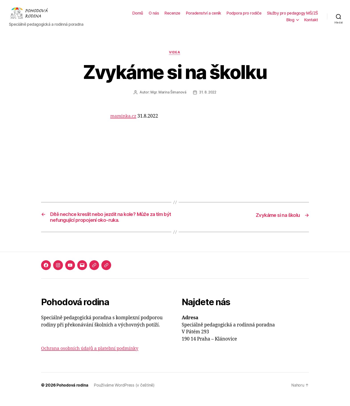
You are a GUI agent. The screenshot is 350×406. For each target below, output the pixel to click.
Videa (175, 59)
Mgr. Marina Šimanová (168, 99)
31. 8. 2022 (208, 99)
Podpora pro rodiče (300, 16)
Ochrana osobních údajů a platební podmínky (92, 357)
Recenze (229, 16)
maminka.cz (124, 123)
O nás (210, 16)
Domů (194, 16)
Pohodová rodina (72, 393)
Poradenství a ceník (260, 16)
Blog (290, 23)
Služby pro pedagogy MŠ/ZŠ (255, 23)
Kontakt (311, 23)
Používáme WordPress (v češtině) (125, 393)
